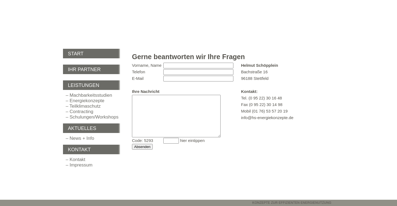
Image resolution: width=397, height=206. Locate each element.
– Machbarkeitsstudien (89, 95)
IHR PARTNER (84, 69)
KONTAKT (79, 149)
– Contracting (79, 111)
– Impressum (79, 165)
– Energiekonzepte (85, 100)
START (75, 53)
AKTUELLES (82, 128)
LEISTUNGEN (83, 85)
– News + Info (80, 138)
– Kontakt (75, 159)
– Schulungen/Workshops (92, 117)
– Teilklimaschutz (83, 106)
